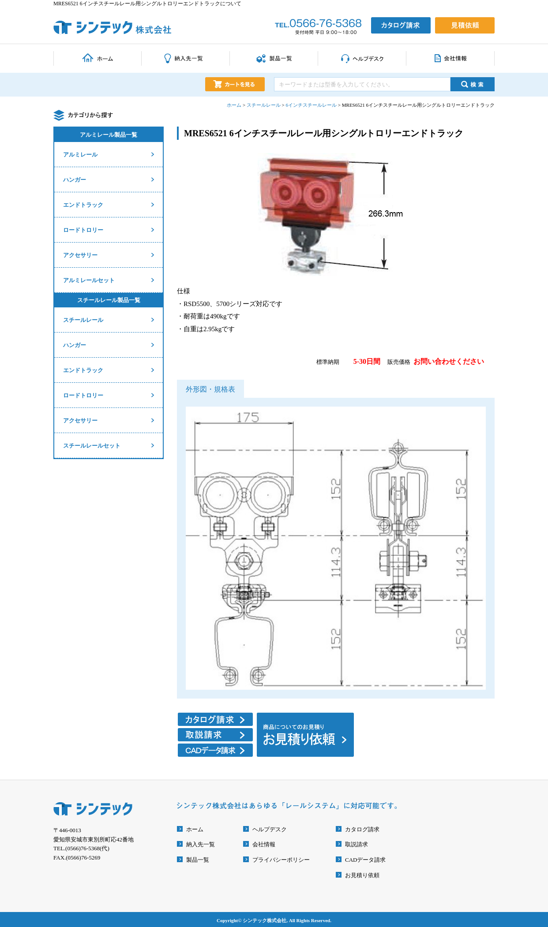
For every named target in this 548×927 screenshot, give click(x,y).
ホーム (194, 829)
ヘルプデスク (269, 829)
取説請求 (356, 844)
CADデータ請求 (365, 859)
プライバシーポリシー (281, 859)
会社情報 (263, 844)
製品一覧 (197, 859)
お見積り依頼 (362, 875)
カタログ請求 (362, 829)
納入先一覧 (200, 844)
